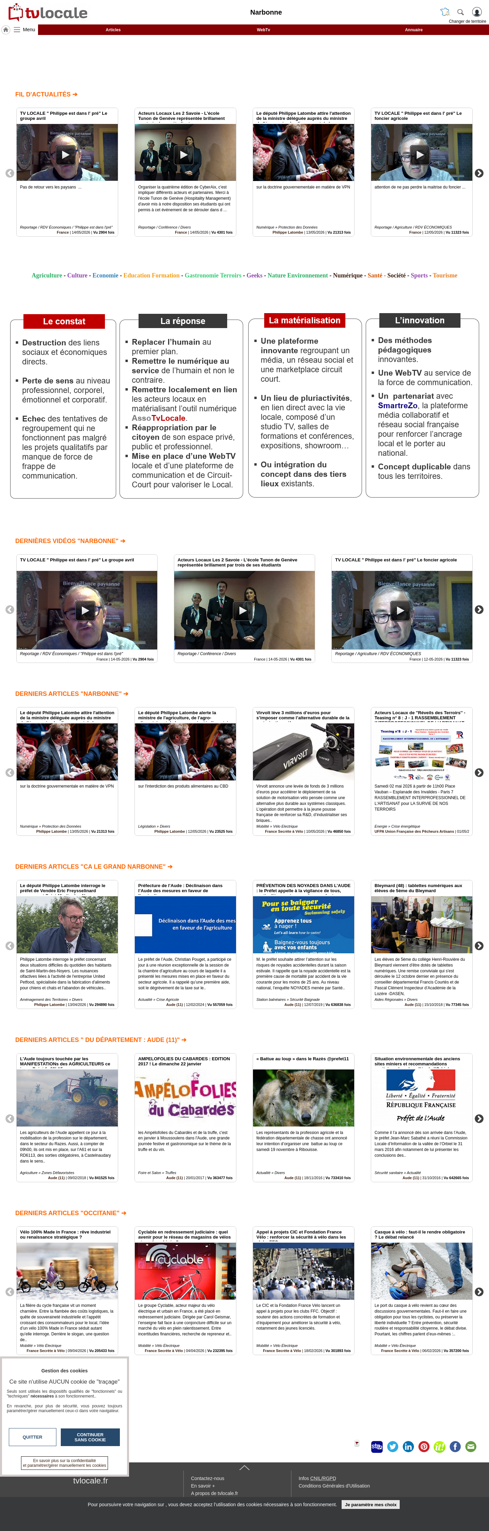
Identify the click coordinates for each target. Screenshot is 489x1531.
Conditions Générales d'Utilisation (334, 1486)
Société (396, 275)
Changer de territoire (467, 21)
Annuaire (414, 30)
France (63, 232)
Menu (29, 29)
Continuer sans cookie (90, 1437)
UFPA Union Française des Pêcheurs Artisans (414, 831)
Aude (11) (174, 1005)
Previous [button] (10, 173)
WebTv (263, 30)
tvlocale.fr (90, 1480)
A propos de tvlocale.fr (214, 1493)
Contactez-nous (207, 1478)
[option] (67, 172)
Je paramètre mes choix (371, 1504)
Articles (113, 30)
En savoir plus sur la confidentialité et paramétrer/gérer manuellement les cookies (64, 1463)
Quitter (32, 1437)
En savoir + (203, 1486)
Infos (317, 1478)
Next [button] (479, 173)
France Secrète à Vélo (284, 831)
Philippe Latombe (288, 232)
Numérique (348, 275)
